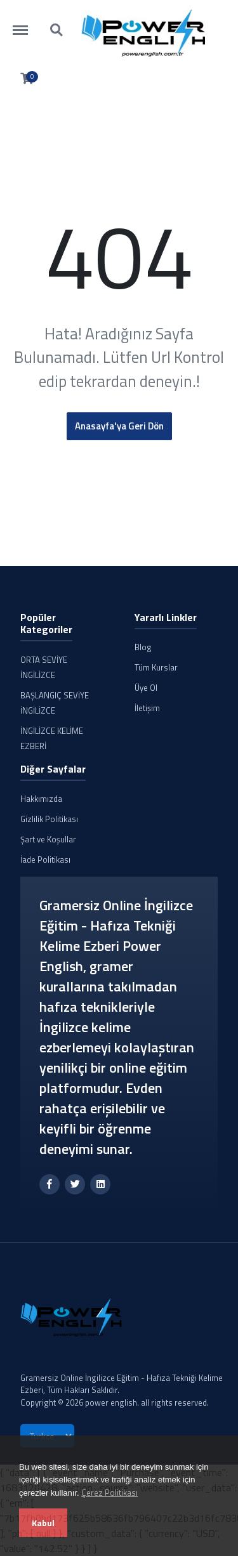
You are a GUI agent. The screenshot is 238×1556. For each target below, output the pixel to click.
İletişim (147, 708)
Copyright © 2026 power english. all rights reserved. (114, 1402)
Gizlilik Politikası (49, 819)
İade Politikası (45, 859)
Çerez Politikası (109, 1492)
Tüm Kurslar (156, 667)
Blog (143, 647)
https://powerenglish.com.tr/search (57, 30)
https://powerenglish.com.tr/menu (27, 24)
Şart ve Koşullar (48, 839)
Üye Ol (146, 687)
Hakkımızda (41, 798)
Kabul (43, 1522)
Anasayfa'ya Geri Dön (119, 426)
